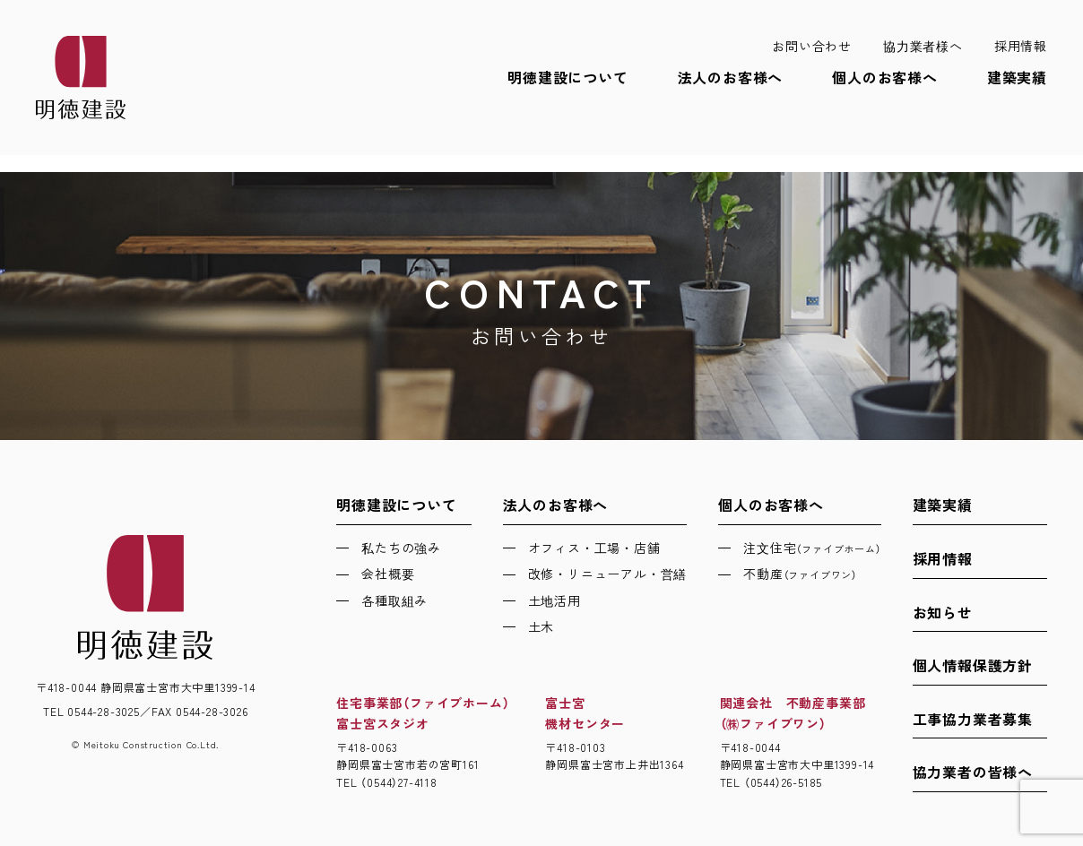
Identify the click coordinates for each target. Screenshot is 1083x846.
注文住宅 (811, 548)
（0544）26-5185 (783, 782)
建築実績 (1017, 77)
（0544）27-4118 (398, 782)
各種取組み (394, 600)
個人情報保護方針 (973, 665)
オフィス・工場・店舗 (594, 548)
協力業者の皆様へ (973, 771)
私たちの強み (401, 548)
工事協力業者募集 (973, 718)
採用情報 (1020, 46)
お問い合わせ (812, 46)
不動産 (800, 574)
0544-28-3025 (103, 711)
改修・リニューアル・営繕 (608, 574)
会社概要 (387, 574)
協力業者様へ (923, 46)
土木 (541, 626)
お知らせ (943, 612)
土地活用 (554, 600)
